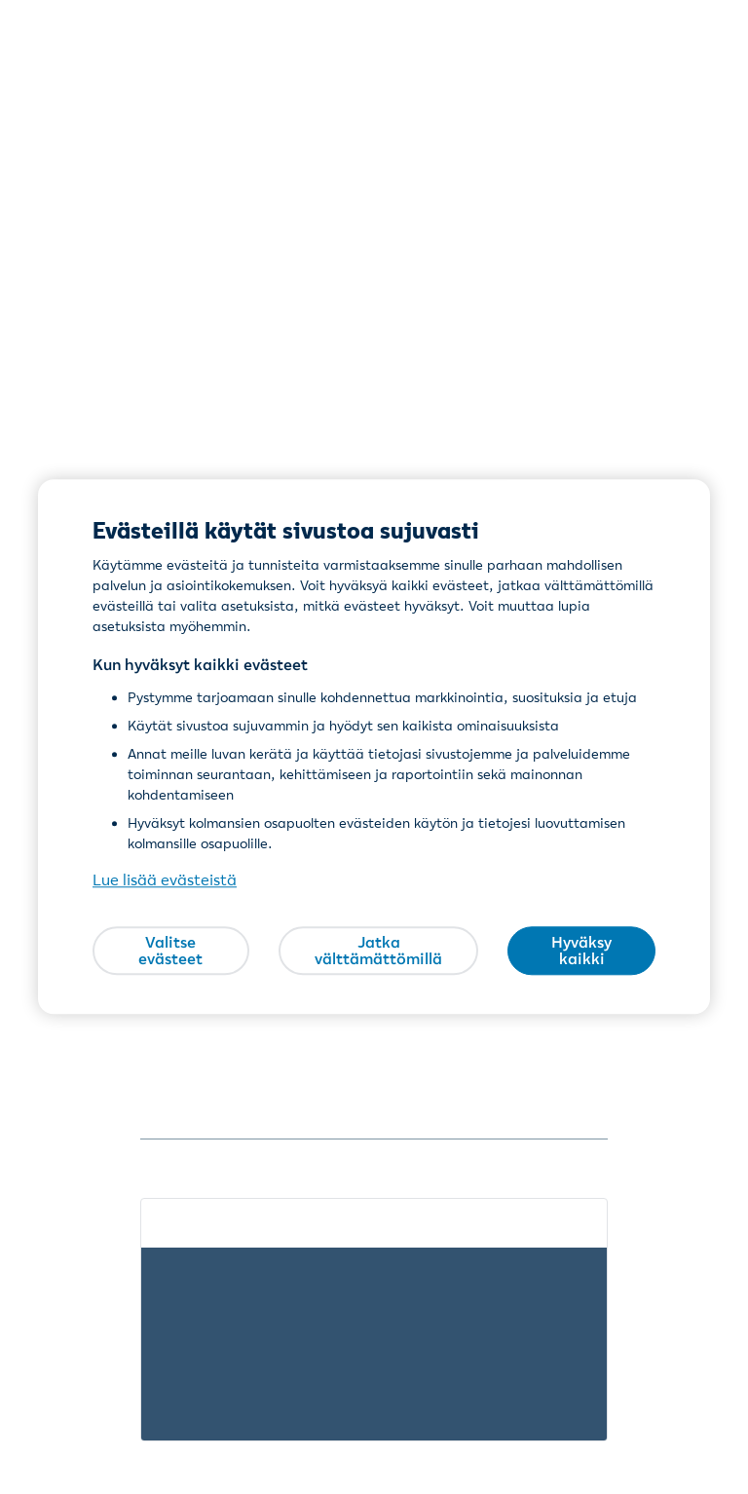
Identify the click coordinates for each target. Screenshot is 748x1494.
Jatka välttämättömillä (378, 950)
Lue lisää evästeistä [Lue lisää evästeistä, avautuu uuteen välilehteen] (165, 880)
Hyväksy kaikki (581, 950)
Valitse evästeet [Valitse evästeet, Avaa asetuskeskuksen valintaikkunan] (170, 950)
